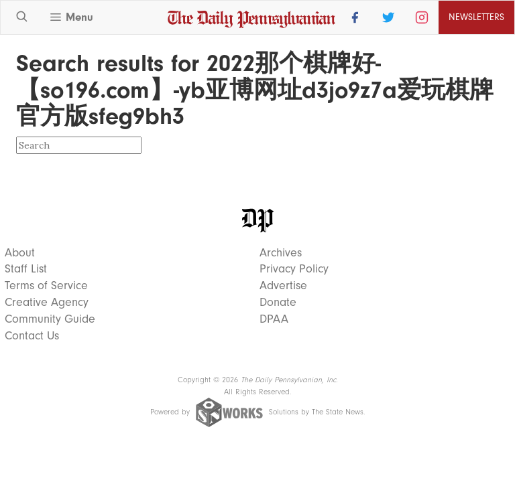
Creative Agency (47, 302)
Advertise (283, 286)
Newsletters (476, 17)
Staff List (26, 269)
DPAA (274, 319)
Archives (281, 253)
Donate (278, 302)
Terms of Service (46, 286)
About (20, 253)
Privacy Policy (294, 269)
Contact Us (32, 336)
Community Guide (50, 319)
